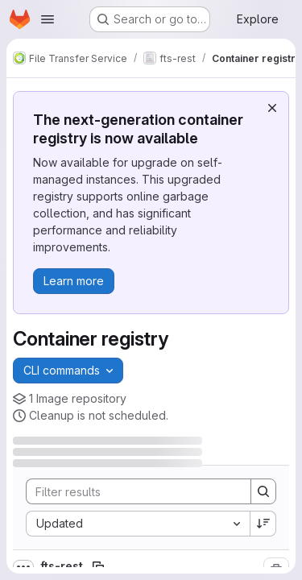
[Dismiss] (272, 108)
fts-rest (62, 566)
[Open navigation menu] (47, 19)
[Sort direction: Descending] (263, 523)
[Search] (132, 491)
